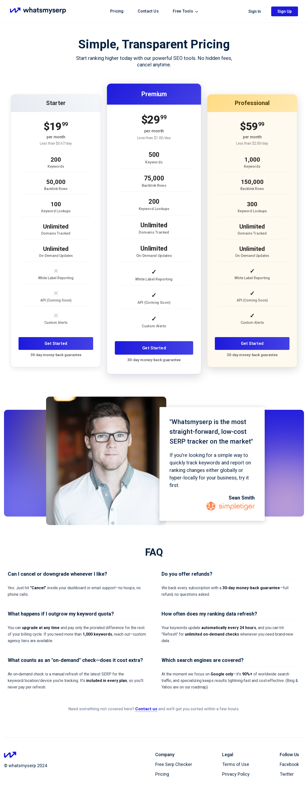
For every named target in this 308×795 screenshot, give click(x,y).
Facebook (289, 764)
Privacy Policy (236, 774)
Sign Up (284, 11)
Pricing (116, 11)
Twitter (287, 774)
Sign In (254, 11)
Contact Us (148, 11)
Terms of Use (235, 764)
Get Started (56, 343)
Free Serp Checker (173, 764)
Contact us (146, 708)
